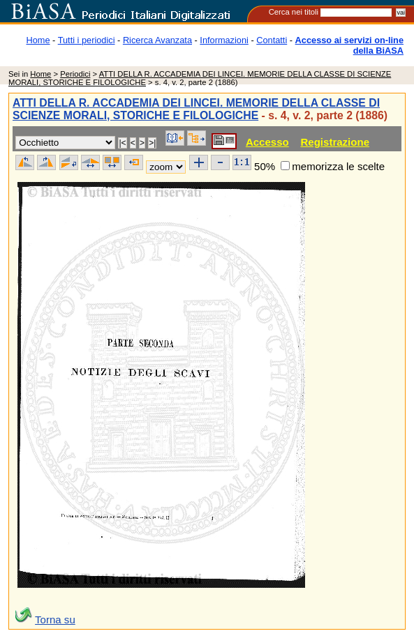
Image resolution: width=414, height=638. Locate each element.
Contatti (271, 40)
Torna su (55, 619)
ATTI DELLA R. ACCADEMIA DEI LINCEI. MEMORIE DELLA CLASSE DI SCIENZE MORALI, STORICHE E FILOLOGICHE (196, 109)
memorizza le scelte (338, 166)
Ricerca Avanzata (157, 40)
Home (38, 40)
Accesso (267, 142)
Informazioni (224, 40)
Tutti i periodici (86, 40)
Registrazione (334, 142)
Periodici (75, 74)
